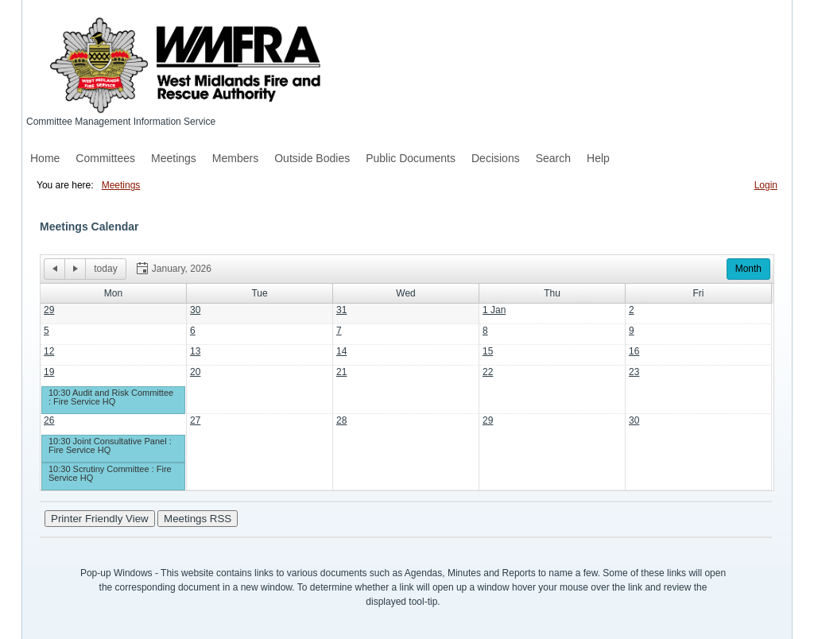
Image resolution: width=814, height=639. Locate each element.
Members (235, 158)
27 (195, 420)
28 (341, 420)
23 (634, 372)
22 (488, 372)
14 (341, 351)
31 (341, 310)
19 (49, 372)
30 (195, 310)
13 (195, 351)
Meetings (173, 158)
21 (341, 372)
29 (49, 310)
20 (195, 372)
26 (49, 420)
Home (45, 158)
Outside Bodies (312, 158)
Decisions (495, 158)
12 (49, 351)
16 (634, 351)
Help (598, 158)
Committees (105, 158)
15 (488, 351)
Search (553, 158)
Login (765, 185)
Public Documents (410, 158)
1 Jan (494, 310)
